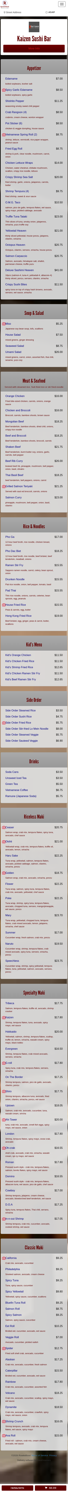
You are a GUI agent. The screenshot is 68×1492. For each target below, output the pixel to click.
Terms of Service (39, 1455)
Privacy (53, 1455)
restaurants (17, 1488)
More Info (34, 48)
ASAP (51, 12)
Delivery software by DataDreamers (34, 1460)
